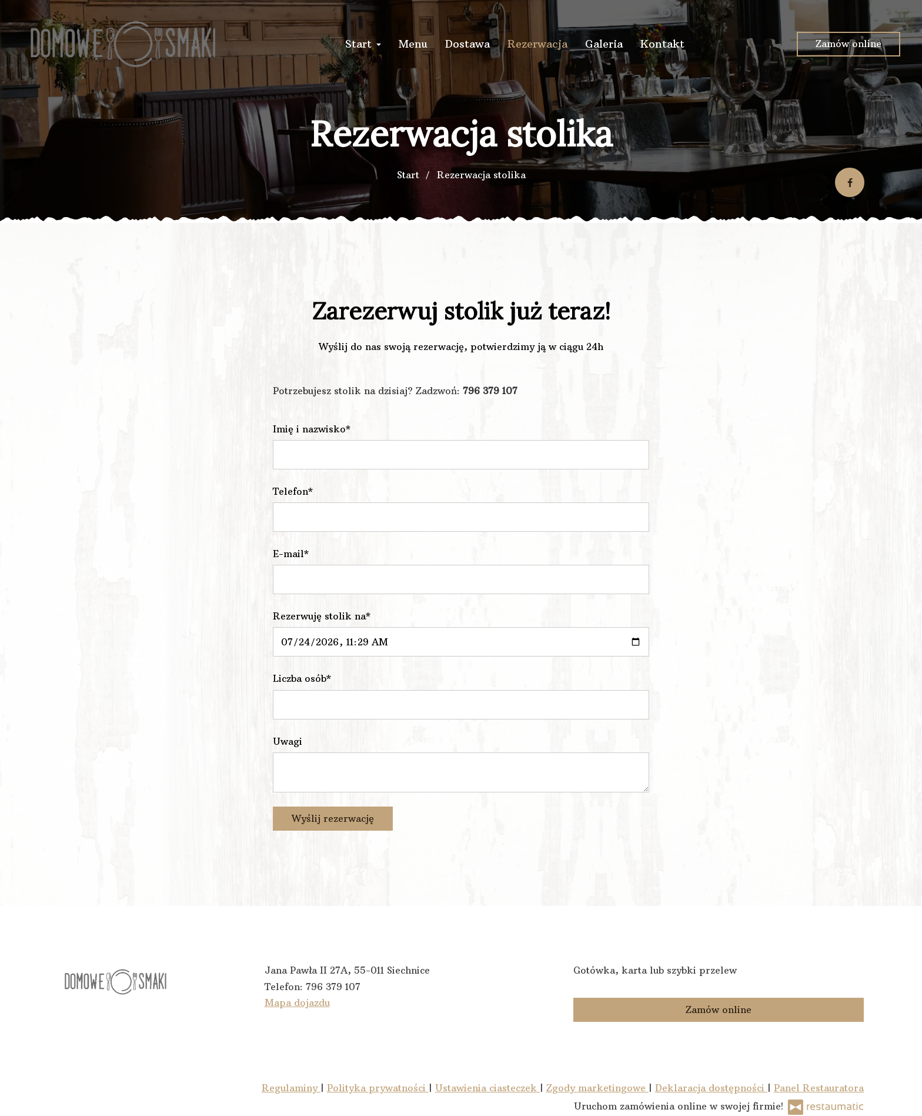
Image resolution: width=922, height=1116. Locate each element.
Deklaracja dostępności (711, 1088)
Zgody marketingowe (597, 1088)
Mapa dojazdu (297, 1002)
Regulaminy (291, 1088)
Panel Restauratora (819, 1088)
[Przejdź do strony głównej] (126, 44)
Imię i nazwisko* (311, 429)
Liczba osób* (302, 678)
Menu (413, 44)
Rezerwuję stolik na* (321, 616)
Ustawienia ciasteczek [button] (487, 1088)
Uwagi (287, 741)
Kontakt (662, 44)
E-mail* (291, 553)
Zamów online (848, 43)
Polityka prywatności (378, 1088)
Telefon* (293, 491)
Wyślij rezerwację (333, 818)
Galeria (604, 44)
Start (363, 44)
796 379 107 (333, 986)
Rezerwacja (537, 44)
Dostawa (467, 44)
